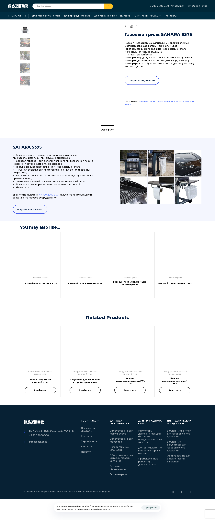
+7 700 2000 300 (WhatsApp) (166, 6)
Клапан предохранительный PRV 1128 (130, 381)
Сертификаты (89, 441)
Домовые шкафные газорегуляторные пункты (150, 450)
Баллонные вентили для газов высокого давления (179, 433)
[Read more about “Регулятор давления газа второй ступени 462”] (85, 390)
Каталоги (86, 446)
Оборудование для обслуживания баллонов (178, 458)
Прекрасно (151, 507)
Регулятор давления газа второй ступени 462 (85, 381)
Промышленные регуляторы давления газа (148, 461)
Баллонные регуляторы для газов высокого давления (176, 446)
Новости (86, 451)
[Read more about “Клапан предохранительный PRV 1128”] (130, 390)
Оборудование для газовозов (121, 440)
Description (107, 129)
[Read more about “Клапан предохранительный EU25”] (174, 390)
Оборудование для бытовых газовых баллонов (121, 458)
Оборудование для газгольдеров (121, 432)
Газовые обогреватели (118, 467)
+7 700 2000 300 (39, 435)
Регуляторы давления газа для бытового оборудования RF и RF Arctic (150, 436)
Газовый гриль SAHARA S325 (174, 283)
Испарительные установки (119, 448)
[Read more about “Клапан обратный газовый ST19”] (40, 390)
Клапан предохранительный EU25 (174, 381)
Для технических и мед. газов (112, 15)
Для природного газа (77, 15)
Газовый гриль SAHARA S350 (85, 283)
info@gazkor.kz (197, 6)
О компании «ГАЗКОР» (147, 15)
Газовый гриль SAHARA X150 (40, 283)
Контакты (171, 15)
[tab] (107, 129)
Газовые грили (147, 101)
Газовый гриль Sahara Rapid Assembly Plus (129, 283)
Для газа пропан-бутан (46, 15)
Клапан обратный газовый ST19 (40, 381)
